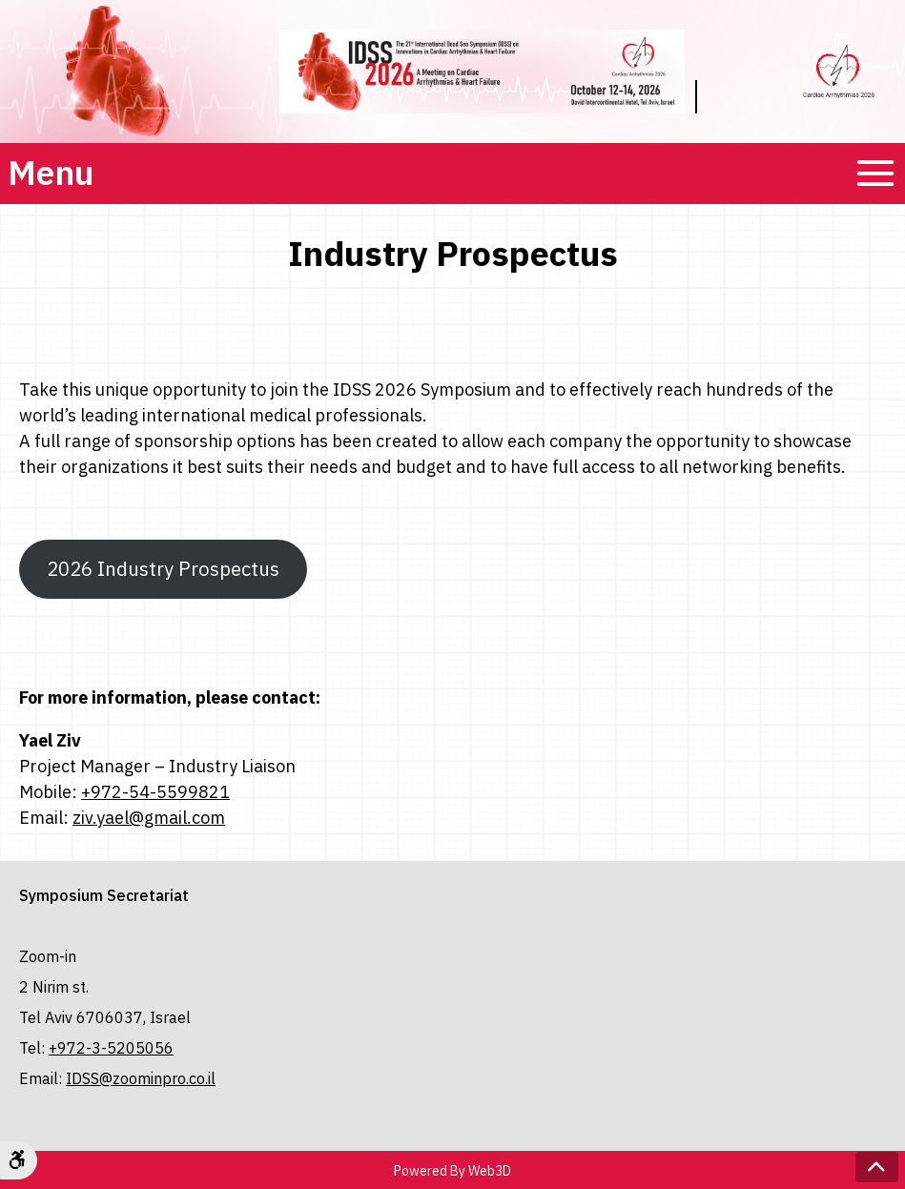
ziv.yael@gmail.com (148, 818)
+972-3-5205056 (111, 1047)
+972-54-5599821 (155, 792)
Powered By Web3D (452, 1170)
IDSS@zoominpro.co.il (141, 1078)
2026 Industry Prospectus (170, 576)
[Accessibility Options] (18, 1160)
